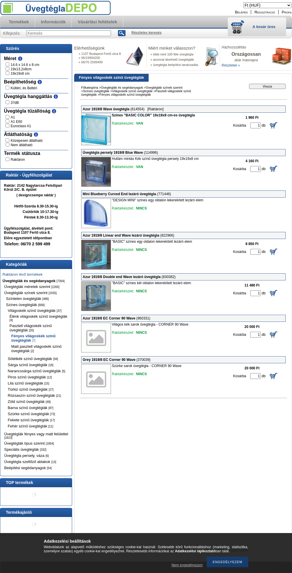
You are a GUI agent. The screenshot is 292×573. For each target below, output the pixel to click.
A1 (13, 117)
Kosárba (239, 125)
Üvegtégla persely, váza (26, 455)
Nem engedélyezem (187, 565)
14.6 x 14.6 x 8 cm (25, 65)
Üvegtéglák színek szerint (30, 293)
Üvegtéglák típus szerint (29, 443)
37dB (15, 103)
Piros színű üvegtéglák (30, 377)
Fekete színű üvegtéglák (31, 420)
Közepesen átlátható (27, 141)
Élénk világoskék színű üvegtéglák (38, 318)
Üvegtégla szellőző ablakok (30, 462)
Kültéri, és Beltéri (24, 88)
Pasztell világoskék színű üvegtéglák (31, 328)
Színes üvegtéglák (25, 305)
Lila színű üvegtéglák (28, 383)
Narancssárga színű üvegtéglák (36, 371)
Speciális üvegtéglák (25, 449)
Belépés (241, 12)
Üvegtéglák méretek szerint (32, 286)
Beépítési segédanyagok (28, 468)
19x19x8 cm (20, 73)
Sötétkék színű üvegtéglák (33, 359)
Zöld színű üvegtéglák (29, 401)
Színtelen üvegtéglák (27, 298)
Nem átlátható (22, 145)
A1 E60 (16, 122)
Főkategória (89, 87)
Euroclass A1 (21, 126)
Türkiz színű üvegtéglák (31, 389)
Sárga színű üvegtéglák (30, 365)
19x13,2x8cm (21, 69)
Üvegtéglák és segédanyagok (34, 281)
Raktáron (18, 160)
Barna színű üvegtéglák (30, 408)
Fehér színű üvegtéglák (30, 426)
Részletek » (231, 65)
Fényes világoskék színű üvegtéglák (33, 338)
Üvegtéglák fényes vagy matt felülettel (36, 435)
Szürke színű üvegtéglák (31, 414)
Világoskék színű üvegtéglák (35, 310)
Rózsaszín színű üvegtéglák (34, 395)
